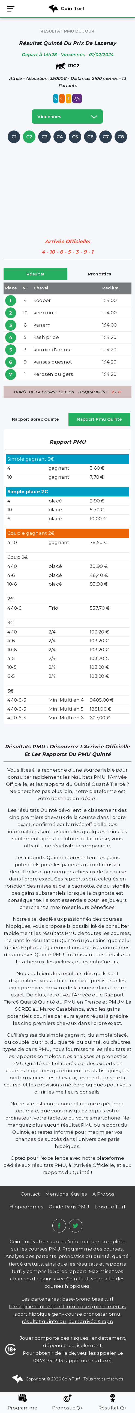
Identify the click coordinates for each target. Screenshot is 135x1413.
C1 (14, 136)
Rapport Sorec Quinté (35, 419)
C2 (29, 136)
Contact (30, 1194)
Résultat (35, 274)
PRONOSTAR (95, 1314)
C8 (121, 136)
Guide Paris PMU (69, 1207)
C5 (75, 136)
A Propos (103, 1194)
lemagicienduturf (30, 1306)
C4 (59, 136)
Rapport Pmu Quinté (99, 419)
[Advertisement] (69, 182)
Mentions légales (66, 1194)
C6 (90, 136)
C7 (106, 136)
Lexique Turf (110, 1207)
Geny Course (67, 1314)
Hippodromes (27, 1207)
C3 (44, 136)
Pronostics (99, 274)
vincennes (67, 116)
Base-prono (76, 1299)
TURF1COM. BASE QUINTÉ (80, 1306)
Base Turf (102, 1299)
